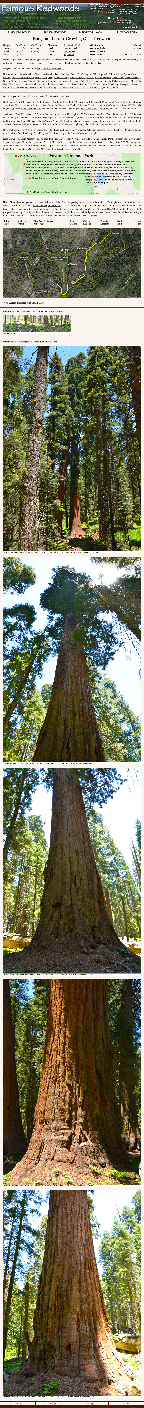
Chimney (113, 74)
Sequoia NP (69, 54)
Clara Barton (124, 74)
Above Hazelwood (43, 74)
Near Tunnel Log (110, 84)
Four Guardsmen (77, 77)
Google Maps (37, 303)
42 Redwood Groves (90, 32)
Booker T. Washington (81, 74)
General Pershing (132, 77)
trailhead (102, 202)
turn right (105, 108)
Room (6, 87)
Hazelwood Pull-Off (78, 81)
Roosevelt (14, 87)
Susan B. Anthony (36, 87)
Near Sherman (94, 84)
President (136, 84)
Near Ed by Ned (11, 84)
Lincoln (107, 81)
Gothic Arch (41, 81)
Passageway (125, 84)
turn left (90, 124)
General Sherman (11, 81)
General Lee (117, 77)
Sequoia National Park (31, 108)
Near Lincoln (44, 84)
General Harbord (103, 77)
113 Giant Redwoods (54, 32)
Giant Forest (69, 51)
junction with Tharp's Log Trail (33, 209)
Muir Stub (135, 81)
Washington (112, 87)
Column (7, 77)
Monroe (126, 81)
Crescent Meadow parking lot (84, 133)
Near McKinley (58, 84)
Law (100, 81)
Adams (56, 74)
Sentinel (23, 87)
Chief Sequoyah (100, 74)
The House (75, 87)
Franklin (90, 77)
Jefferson (93, 81)
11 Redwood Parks (126, 32)
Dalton (38, 77)
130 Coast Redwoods (18, 32)
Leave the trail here (120, 212)
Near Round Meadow (76, 84)
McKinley (116, 81)
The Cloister (63, 87)
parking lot (76, 202)
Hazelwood (63, 81)
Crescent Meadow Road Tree (110, 130)
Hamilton (52, 81)
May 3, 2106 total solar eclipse (50, 68)
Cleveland (135, 74)
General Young (27, 81)
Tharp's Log (51, 87)
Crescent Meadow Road (23, 77)
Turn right (28, 212)
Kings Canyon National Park (52, 121)
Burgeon (93, 215)
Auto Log (64, 74)
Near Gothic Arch (28, 84)
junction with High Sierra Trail (47, 205)
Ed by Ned (47, 77)
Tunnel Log (97, 87)
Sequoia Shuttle (21, 142)
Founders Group (61, 77)
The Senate (86, 87)
